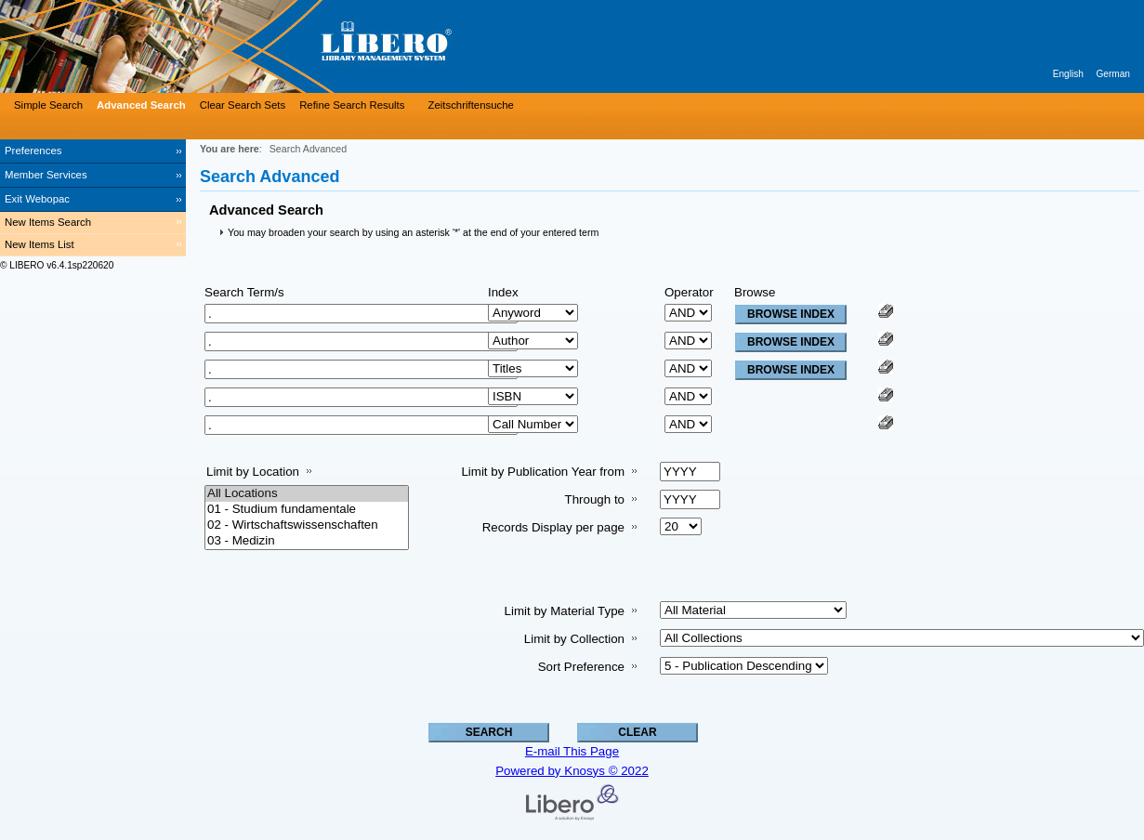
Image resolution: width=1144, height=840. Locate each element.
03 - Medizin (306, 541)
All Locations (306, 494)
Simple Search (48, 105)
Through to (595, 499)
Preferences (33, 150)
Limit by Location (252, 472)
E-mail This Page (572, 751)
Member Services (46, 174)
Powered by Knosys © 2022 (572, 771)
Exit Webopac (37, 198)
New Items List (39, 244)
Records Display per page (553, 527)
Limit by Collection (574, 639)
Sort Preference (581, 667)
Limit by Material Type (565, 611)
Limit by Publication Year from (543, 472)
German (1113, 74)
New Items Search (48, 222)
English (1068, 74)
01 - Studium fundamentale (306, 510)
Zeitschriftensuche (470, 105)
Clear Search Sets (242, 105)
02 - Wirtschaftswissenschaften (306, 525)
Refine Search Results (351, 105)
